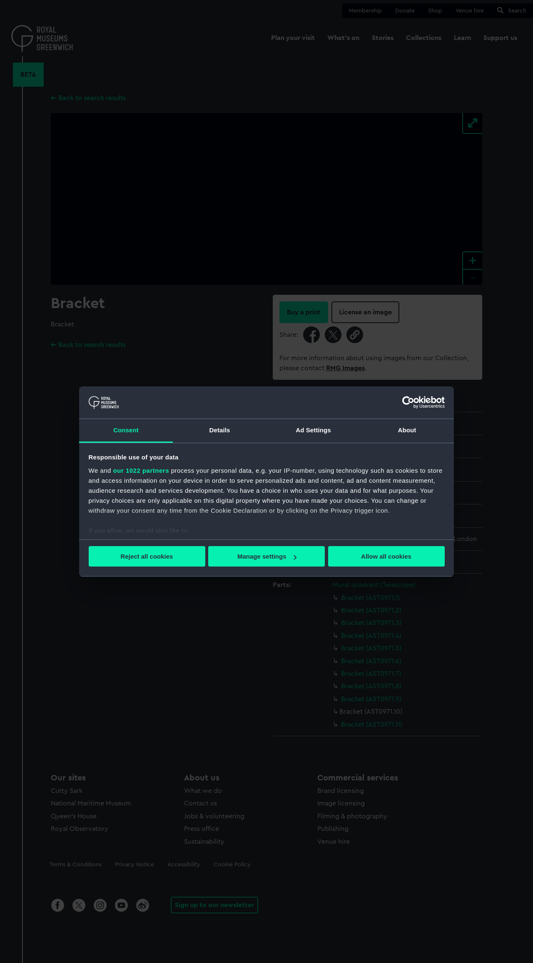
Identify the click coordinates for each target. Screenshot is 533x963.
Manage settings (266, 556)
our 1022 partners (141, 470)
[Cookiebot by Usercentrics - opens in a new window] (408, 402)
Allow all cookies (386, 556)
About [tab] (407, 430)
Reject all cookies (147, 556)
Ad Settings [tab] (313, 430)
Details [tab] (219, 430)
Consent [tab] (126, 430)
